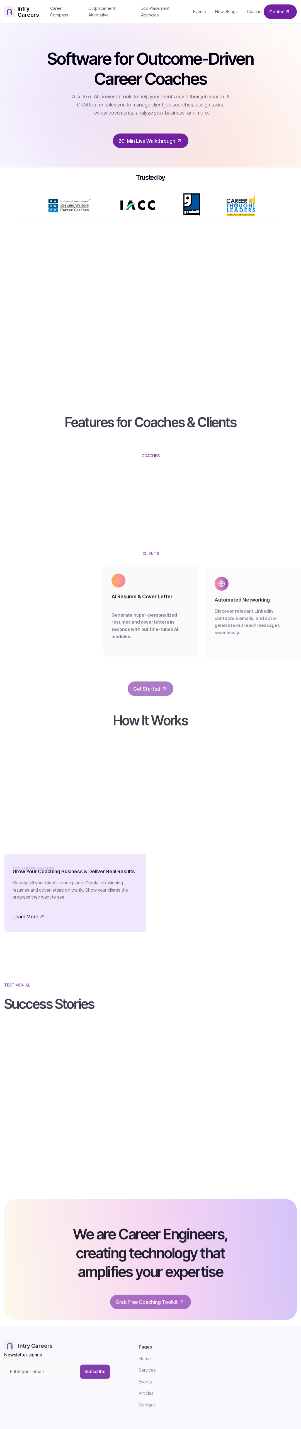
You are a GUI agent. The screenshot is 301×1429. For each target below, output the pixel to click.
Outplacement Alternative (101, 12)
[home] (27, 12)
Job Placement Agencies (155, 12)
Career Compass (59, 12)
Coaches (255, 11)
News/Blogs (226, 11)
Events (199, 11)
